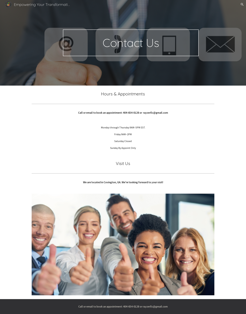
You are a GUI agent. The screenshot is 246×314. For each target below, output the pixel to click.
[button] (242, 4)
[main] (131, 42)
